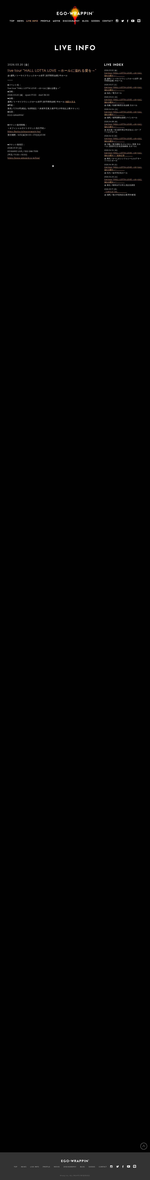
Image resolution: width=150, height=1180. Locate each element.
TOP (15, 1167)
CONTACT (103, 1167)
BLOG (82, 1167)
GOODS (92, 1167)
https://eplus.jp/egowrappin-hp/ (24, 131)
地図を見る (70, 101)
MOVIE (57, 1167)
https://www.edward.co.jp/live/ (24, 158)
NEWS (23, 1167)
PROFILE (46, 1167)
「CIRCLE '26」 (115, 192)
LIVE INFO (34, 1167)
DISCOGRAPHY (70, 1167)
